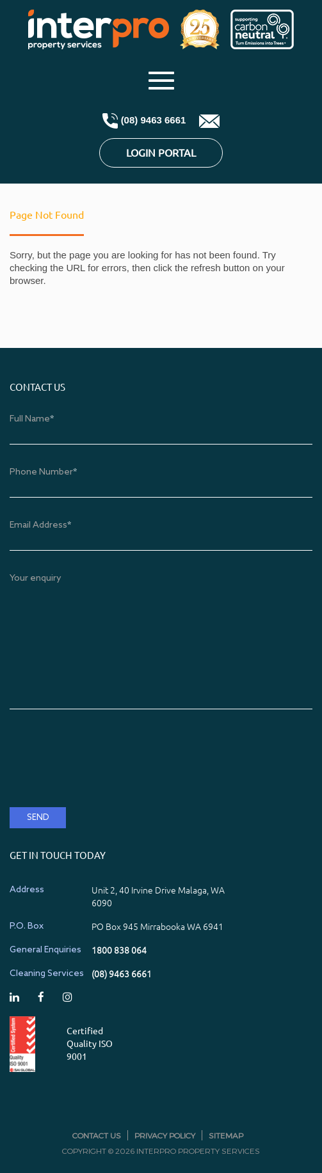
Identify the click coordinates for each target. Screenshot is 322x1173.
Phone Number (43, 472)
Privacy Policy (164, 1135)
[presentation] (107, 773)
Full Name (32, 419)
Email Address (40, 525)
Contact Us (96, 1135)
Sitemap (226, 1135)
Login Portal (161, 153)
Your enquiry (35, 578)
